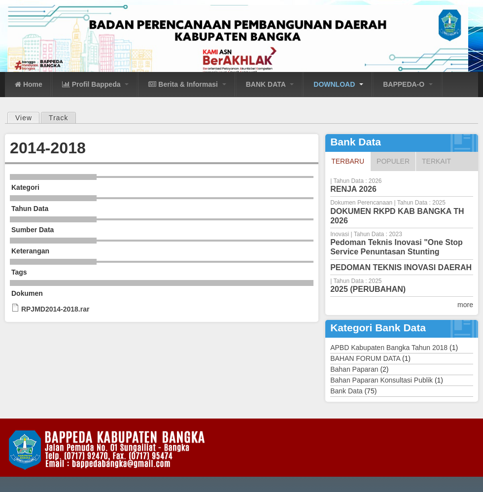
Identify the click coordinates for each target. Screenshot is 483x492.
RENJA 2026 (353, 189)
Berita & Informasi (187, 84)
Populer (393, 161)
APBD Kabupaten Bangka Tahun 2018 (389, 347)
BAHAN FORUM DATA (365, 358)
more (465, 305)
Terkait (436, 161)
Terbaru (350, 160)
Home (28, 84)
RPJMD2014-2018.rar (55, 309)
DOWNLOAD (338, 84)
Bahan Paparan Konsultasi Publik (381, 380)
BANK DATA (270, 84)
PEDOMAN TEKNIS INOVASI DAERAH (401, 267)
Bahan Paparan (354, 369)
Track (58, 118)
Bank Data (346, 391)
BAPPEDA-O (408, 84)
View (27, 117)
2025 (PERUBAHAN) (368, 289)
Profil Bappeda (95, 84)
